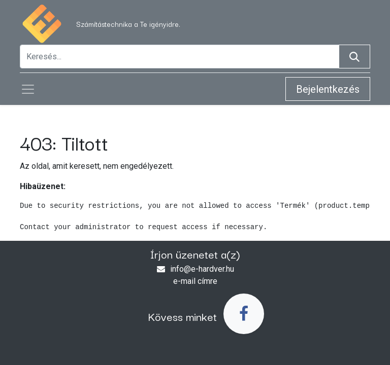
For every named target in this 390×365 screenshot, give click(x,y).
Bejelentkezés (328, 89)
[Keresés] (354, 56)
